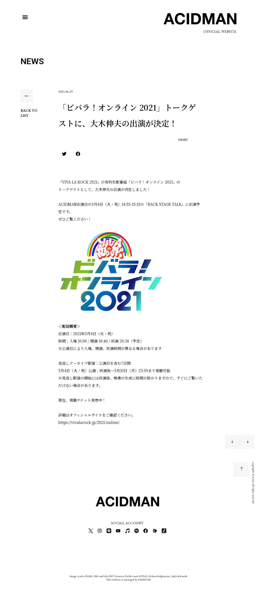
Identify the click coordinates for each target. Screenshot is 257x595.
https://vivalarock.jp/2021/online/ (89, 422)
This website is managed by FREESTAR (128, 577)
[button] (25, 17)
